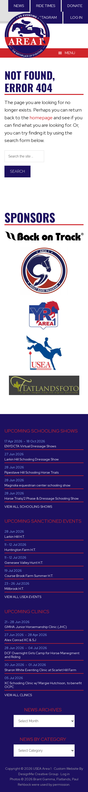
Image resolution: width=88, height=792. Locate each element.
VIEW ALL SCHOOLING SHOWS (28, 506)
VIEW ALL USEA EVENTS (22, 597)
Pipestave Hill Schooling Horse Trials (31, 472)
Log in (76, 17)
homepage (41, 118)
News (19, 5)
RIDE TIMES (45, 5)
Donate (74, 5)
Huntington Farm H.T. (20, 550)
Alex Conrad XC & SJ (20, 640)
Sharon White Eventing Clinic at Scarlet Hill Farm (40, 670)
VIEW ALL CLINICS (18, 695)
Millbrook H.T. (14, 589)
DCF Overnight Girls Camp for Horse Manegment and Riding (41, 655)
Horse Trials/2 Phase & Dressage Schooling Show (41, 498)
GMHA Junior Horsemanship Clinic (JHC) (35, 627)
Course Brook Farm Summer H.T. (28, 576)
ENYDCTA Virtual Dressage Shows (30, 446)
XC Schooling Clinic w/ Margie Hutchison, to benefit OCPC (43, 685)
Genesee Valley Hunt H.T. (23, 562)
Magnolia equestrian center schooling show (37, 485)
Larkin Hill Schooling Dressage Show (31, 459)
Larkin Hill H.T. (14, 536)
